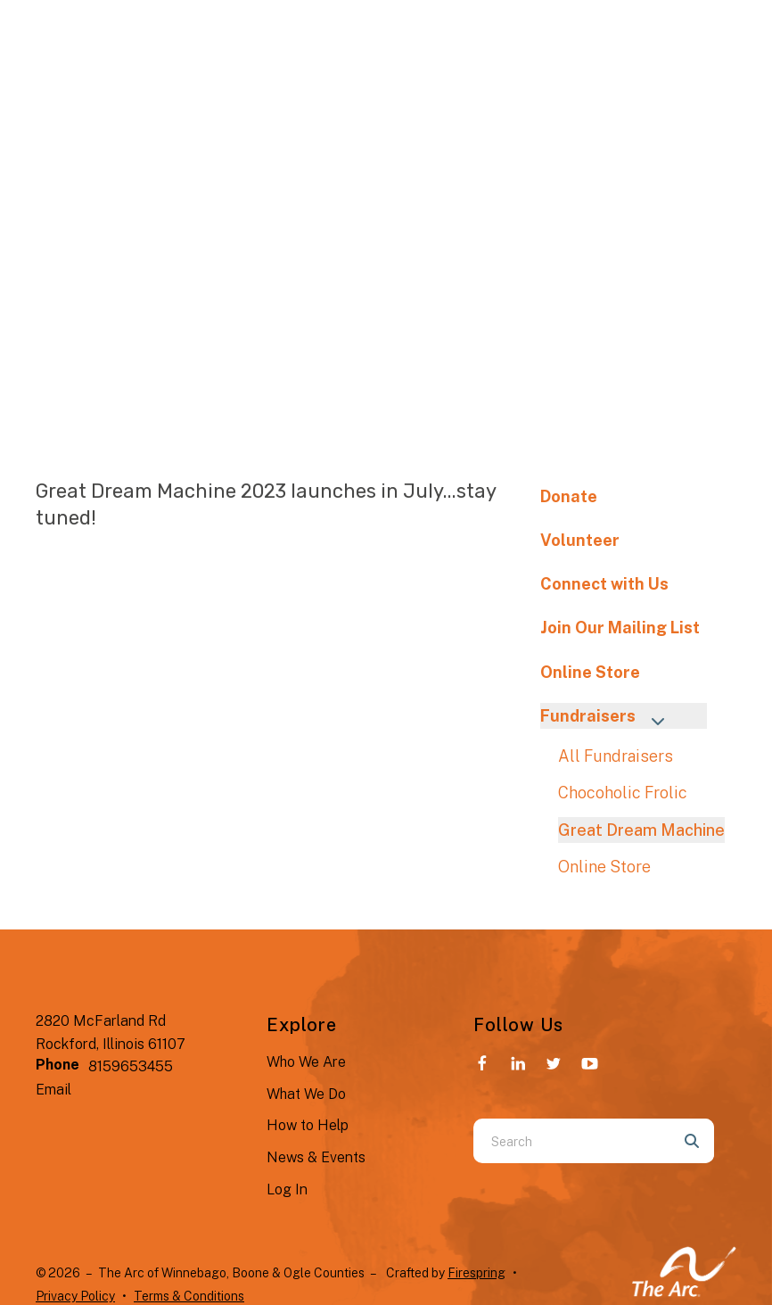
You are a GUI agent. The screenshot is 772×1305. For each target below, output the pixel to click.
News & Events (316, 1157)
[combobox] (571, 1141)
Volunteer (580, 540)
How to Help (308, 1125)
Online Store (590, 672)
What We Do (306, 1094)
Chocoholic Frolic (622, 792)
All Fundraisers (615, 756)
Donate (568, 496)
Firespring (476, 1273)
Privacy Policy (75, 1296)
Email (53, 1089)
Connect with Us (604, 583)
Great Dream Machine (641, 830)
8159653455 (130, 1066)
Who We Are (306, 1061)
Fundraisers (610, 717)
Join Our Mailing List (620, 627)
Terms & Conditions (189, 1296)
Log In (287, 1189)
